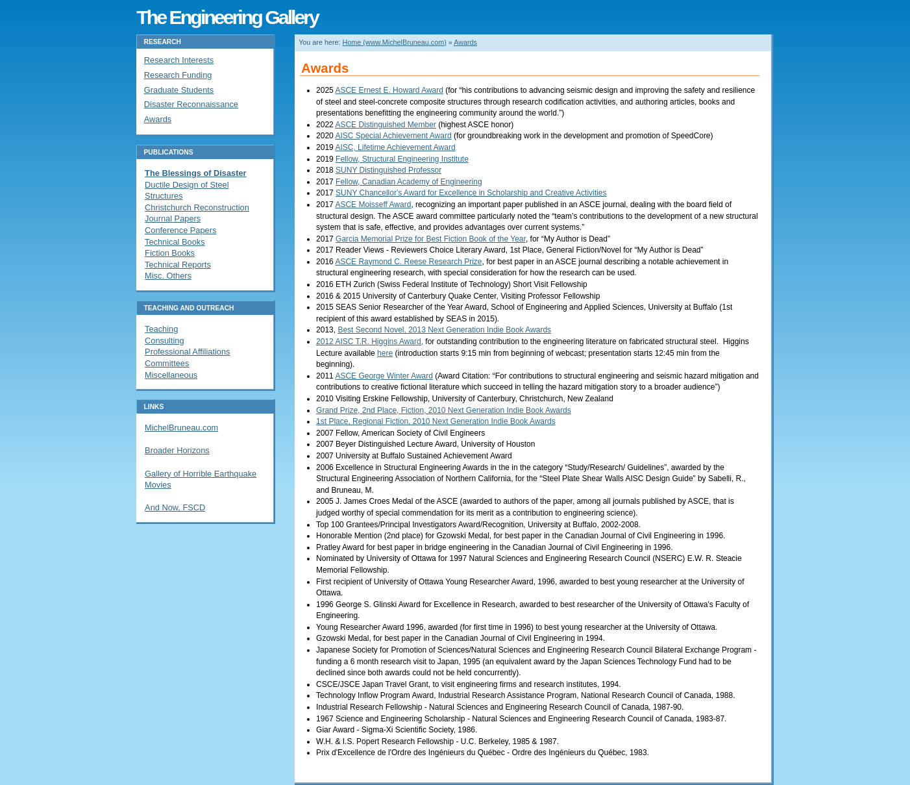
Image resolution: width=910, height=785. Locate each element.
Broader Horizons (177, 450)
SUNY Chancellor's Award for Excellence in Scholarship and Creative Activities (471, 192)
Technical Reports (178, 264)
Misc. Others (168, 275)
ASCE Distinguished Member (385, 124)
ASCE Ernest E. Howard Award (389, 90)
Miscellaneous (171, 375)
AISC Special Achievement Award (393, 135)
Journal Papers (173, 218)
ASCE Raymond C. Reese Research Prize (408, 261)
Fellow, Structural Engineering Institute (402, 159)
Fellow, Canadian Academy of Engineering (409, 181)
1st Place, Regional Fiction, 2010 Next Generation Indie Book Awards (436, 421)
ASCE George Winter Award (384, 375)
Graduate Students (179, 90)
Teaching (161, 329)
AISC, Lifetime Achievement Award (395, 147)
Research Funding (178, 75)
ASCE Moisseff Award (373, 204)
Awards (465, 42)
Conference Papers (180, 230)
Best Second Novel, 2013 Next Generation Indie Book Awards (444, 329)
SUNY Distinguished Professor (388, 170)
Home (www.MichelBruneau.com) (395, 42)
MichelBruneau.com (181, 427)
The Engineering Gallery (227, 17)
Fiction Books (170, 253)
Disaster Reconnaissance (191, 104)
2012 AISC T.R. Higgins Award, (369, 341)
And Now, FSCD (175, 507)
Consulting (164, 340)
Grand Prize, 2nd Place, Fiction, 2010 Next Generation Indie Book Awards (443, 410)
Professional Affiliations (187, 351)
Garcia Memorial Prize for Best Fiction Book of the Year (431, 238)
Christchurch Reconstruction (197, 207)
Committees (167, 363)
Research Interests (179, 60)
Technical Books (174, 242)
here (385, 353)
